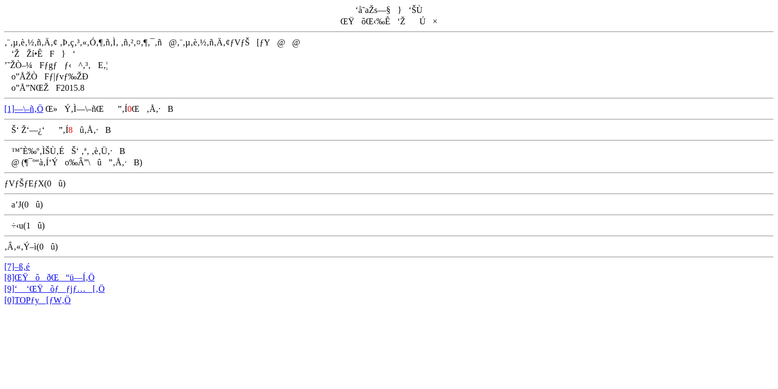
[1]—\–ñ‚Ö (23, 108)
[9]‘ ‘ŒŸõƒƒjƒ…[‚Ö (54, 288)
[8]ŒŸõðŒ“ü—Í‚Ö (49, 277)
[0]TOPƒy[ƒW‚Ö (37, 300)
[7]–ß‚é (17, 266)
